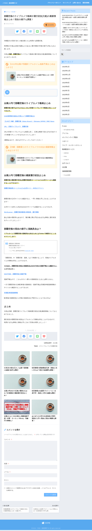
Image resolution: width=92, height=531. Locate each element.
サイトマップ (67, 2)
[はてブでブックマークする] (30, 31)
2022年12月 (66, 71)
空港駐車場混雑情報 (11, 293)
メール (7, 472)
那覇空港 (54, 346)
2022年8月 (66, 87)
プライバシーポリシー (54, 2)
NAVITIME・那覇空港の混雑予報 (15, 274)
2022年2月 (66, 111)
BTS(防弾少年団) (69, 130)
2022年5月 (66, 99)
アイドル (65, 134)
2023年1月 (66, 67)
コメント (8, 440)
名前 (6, 464)
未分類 (55, 343)
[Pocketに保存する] (44, 31)
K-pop (64, 126)
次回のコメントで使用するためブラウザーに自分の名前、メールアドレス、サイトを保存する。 (31, 489)
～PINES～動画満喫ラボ (14, 2)
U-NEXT (66, 160)
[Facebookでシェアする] (24, 31)
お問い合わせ (77, 2)
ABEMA (66, 153)
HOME (46, 524)
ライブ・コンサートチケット (72, 146)
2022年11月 (66, 75)
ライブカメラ (44, 346)
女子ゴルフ (66, 164)
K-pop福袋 (67, 175)
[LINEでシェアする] (37, 31)
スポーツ (65, 142)
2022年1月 (66, 115)
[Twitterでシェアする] (17, 31)
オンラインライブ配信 (70, 138)
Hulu (65, 157)
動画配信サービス (68, 150)
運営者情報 (86, 2)
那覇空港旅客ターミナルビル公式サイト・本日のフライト (24, 188)
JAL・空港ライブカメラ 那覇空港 (16, 127)
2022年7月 (66, 91)
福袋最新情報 (66, 172)
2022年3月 (66, 107)
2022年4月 (66, 103)
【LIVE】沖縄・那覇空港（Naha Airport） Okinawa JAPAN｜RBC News (29, 121)
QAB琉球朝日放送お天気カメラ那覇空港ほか (19, 116)
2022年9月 (66, 83)
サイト (6, 480)
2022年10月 (66, 79)
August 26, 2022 (29, 250)
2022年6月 (66, 95)
